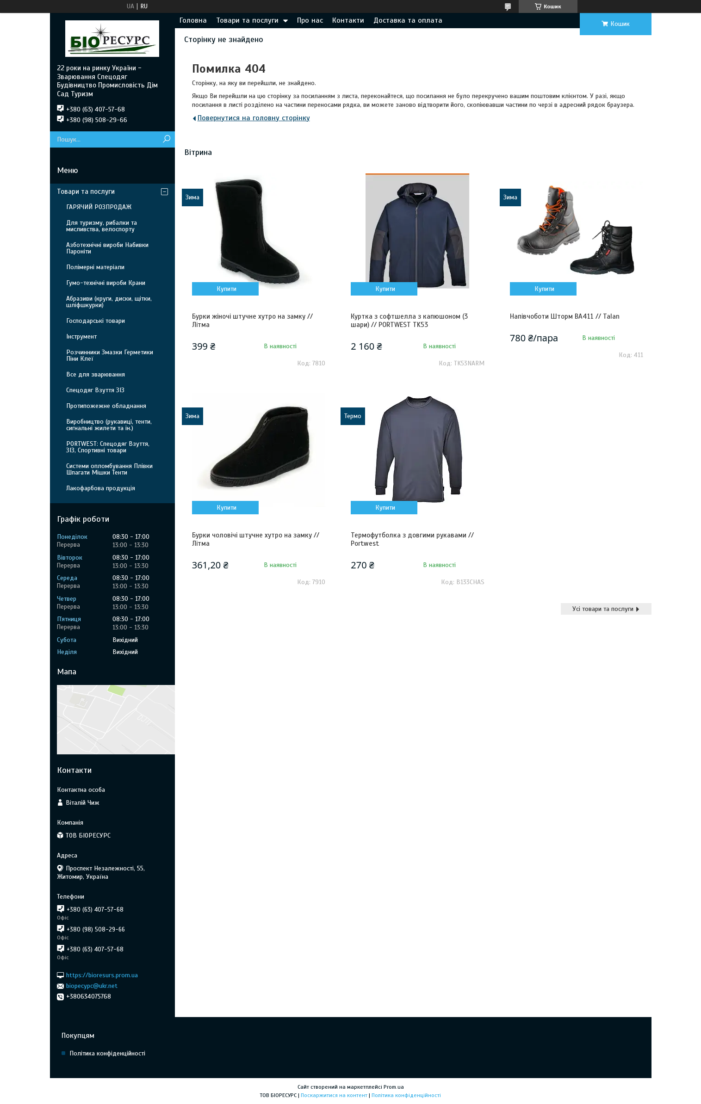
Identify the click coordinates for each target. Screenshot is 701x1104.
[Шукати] (167, 139)
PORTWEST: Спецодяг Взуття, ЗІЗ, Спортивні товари (107, 447)
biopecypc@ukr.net (92, 986)
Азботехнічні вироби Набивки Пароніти (107, 248)
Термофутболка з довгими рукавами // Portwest (412, 539)
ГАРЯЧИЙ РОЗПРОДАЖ (98, 207)
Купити (226, 289)
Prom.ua (394, 1087)
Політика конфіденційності (107, 1053)
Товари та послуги (247, 20)
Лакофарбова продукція (100, 488)
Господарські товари (95, 321)
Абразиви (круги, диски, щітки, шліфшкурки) (109, 302)
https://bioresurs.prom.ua (102, 975)
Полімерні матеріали (95, 267)
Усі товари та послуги (602, 609)
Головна (193, 20)
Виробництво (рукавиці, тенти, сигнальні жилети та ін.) (109, 425)
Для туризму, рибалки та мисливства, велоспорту (101, 226)
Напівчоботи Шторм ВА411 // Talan (565, 316)
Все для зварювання (95, 374)
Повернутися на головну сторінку (254, 118)
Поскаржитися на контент (334, 1095)
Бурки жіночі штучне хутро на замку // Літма (252, 320)
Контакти (348, 20)
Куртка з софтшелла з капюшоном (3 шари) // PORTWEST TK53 (409, 320)
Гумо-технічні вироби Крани (105, 283)
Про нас (310, 20)
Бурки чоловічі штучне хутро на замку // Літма (255, 539)
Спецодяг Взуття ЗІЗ (95, 390)
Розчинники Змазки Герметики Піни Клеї (109, 355)
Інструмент (81, 336)
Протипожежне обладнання (106, 406)
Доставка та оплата (407, 20)
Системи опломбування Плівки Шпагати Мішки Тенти (109, 469)
